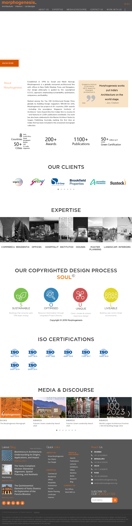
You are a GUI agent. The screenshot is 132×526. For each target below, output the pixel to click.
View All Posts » (36, 448)
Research (73, 479)
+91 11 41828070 (101, 469)
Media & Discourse (74, 453)
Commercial (52, 474)
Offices (50, 480)
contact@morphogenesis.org (105, 480)
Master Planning (54, 491)
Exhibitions (74, 467)
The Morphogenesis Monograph (12, 423)
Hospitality (52, 482)
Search (127, 9)
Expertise (51, 470)
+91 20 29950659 (101, 476)
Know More (8, 63)
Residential (52, 477)
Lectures (73, 464)
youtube (22, 503)
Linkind (13, 503)
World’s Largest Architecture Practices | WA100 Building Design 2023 (114, 424)
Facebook (4, 503)
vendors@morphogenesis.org (105, 483)
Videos (72, 470)
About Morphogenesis (13, 84)
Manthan (73, 473)
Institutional (52, 485)
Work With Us (70, 492)
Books (3, 420)
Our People (52, 462)
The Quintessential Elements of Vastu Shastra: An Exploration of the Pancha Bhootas (27, 490)
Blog (71, 482)
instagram (18, 503)
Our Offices (69, 489)
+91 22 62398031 (101, 455)
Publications (74, 461)
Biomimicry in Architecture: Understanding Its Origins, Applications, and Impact (28, 454)
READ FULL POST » (20, 461)
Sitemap (36, 512)
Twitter (8, 503)
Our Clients (66, 167)
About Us (51, 452)
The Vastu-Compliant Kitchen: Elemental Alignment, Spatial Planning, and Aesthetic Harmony (20, 471)
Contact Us (69, 485)
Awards (37, 420)
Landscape (52, 494)
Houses (50, 488)
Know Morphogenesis (56, 456)
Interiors (51, 497)
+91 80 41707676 (101, 462)
